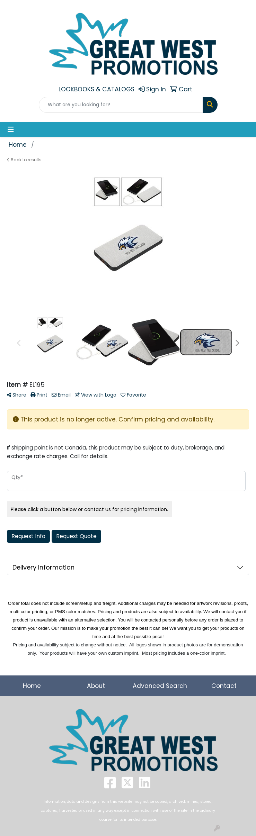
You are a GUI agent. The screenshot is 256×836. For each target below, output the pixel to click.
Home (32, 686)
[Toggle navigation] (10, 129)
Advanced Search (160, 686)
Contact (224, 686)
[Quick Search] (121, 105)
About (96, 686)
